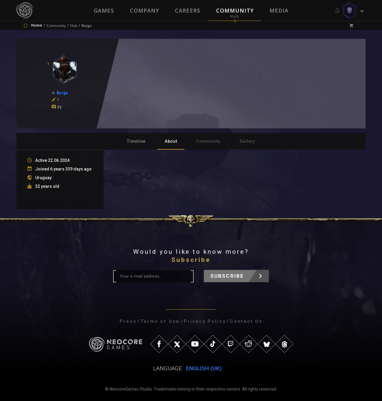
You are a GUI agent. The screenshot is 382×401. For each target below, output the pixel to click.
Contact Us (246, 321)
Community (235, 10)
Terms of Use (160, 321)
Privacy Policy (205, 321)
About (171, 141)
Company (144, 10)
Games (103, 10)
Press (128, 321)
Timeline (136, 141)
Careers (187, 10)
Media (279, 10)
